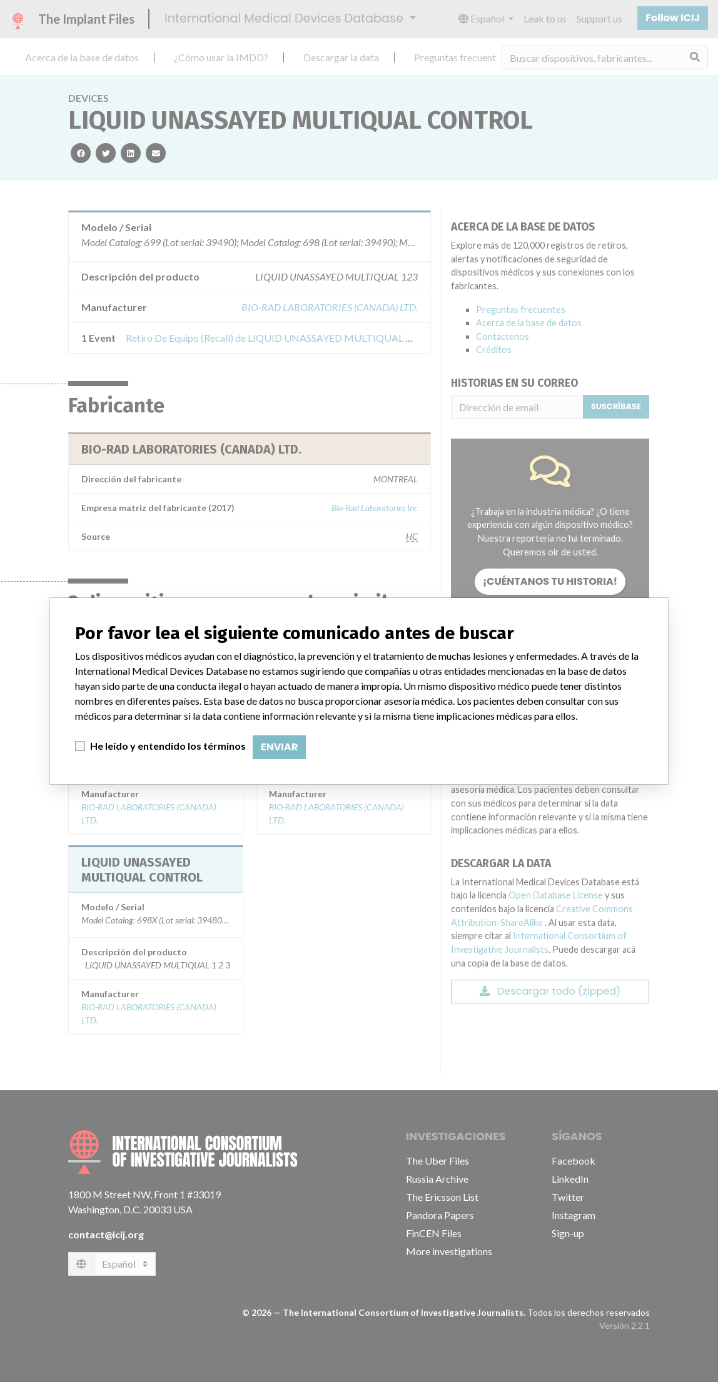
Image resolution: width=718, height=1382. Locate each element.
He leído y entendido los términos (168, 746)
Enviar (279, 747)
